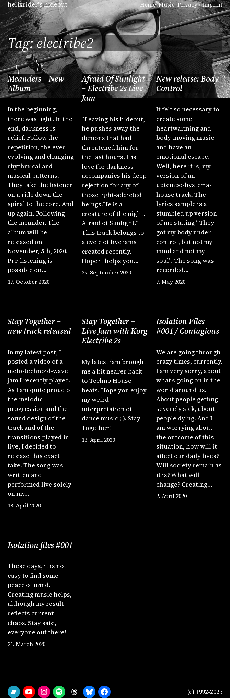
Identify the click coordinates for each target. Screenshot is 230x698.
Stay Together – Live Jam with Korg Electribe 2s (115, 331)
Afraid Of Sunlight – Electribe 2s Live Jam (113, 88)
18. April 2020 (24, 505)
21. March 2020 (26, 644)
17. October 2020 (28, 281)
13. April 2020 (98, 439)
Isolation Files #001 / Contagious (187, 326)
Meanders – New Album (36, 84)
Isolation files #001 (40, 545)
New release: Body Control (187, 84)
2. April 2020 (171, 496)
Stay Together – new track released (39, 326)
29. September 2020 (106, 272)
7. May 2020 (170, 281)
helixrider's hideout (37, 4)
